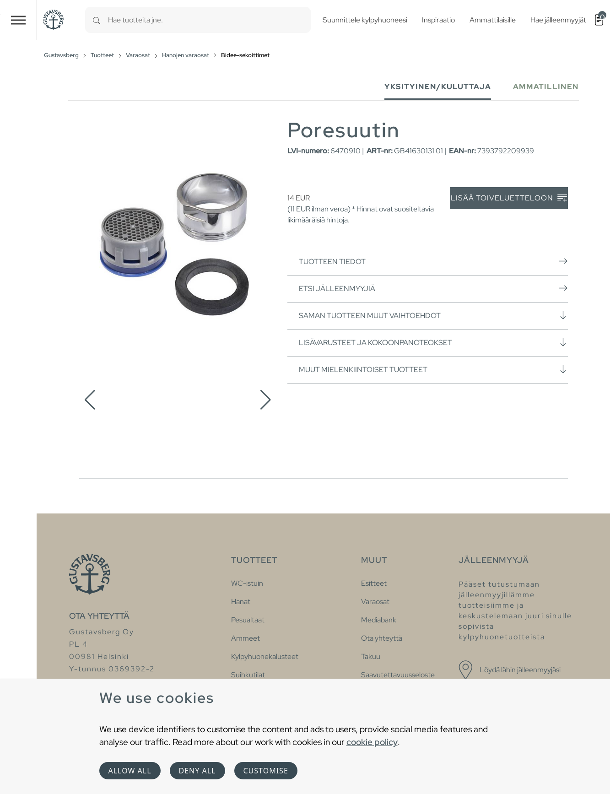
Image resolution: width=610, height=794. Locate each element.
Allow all (129, 771)
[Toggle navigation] (18, 20)
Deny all (197, 771)
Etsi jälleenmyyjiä (433, 288)
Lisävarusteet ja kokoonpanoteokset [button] (433, 342)
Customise (265, 771)
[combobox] (209, 20)
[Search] (96, 20)
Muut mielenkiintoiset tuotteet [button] (433, 369)
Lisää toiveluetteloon (509, 198)
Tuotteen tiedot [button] (433, 261)
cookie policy (372, 742)
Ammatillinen (546, 87)
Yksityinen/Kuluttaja (437, 87)
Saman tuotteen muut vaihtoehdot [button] (433, 315)
